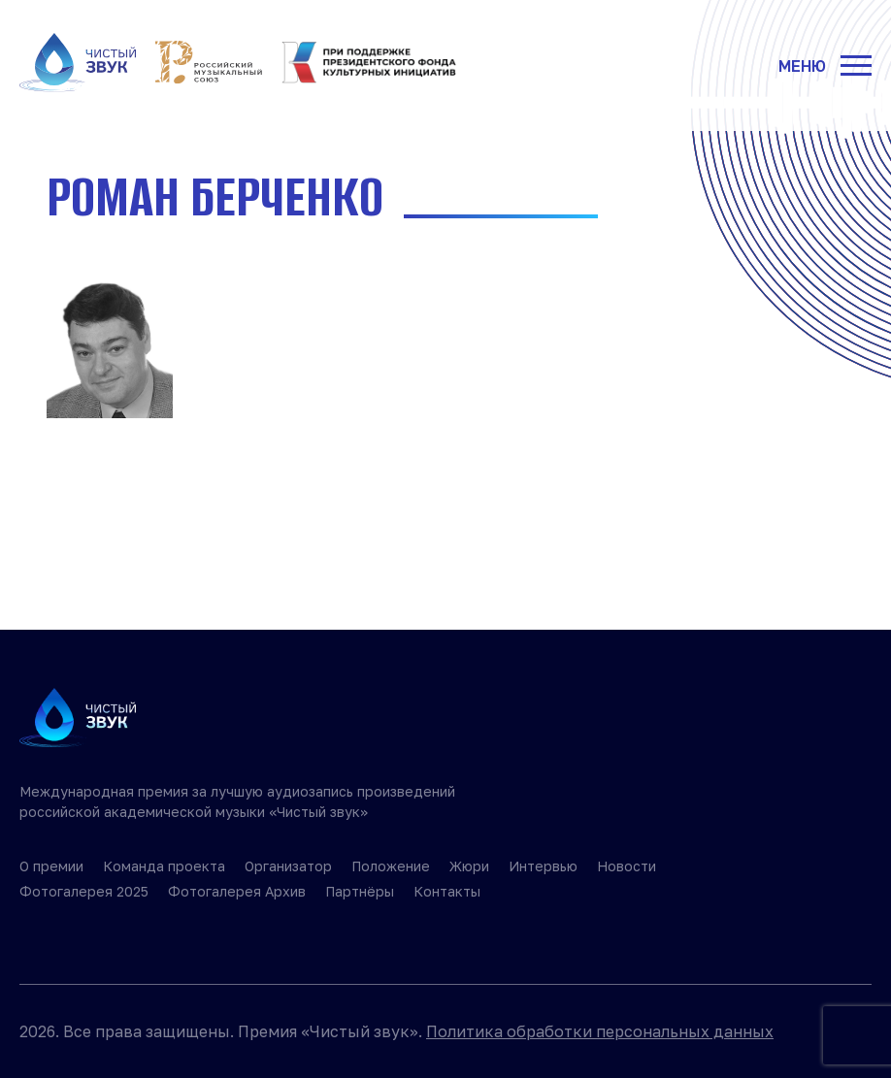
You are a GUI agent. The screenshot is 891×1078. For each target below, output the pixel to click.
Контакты (446, 891)
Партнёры (359, 891)
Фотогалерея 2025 (83, 891)
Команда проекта (164, 866)
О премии (51, 866)
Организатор (288, 866)
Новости (626, 866)
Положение (390, 866)
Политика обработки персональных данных (600, 1031)
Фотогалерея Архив (237, 891)
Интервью (543, 866)
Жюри (469, 866)
